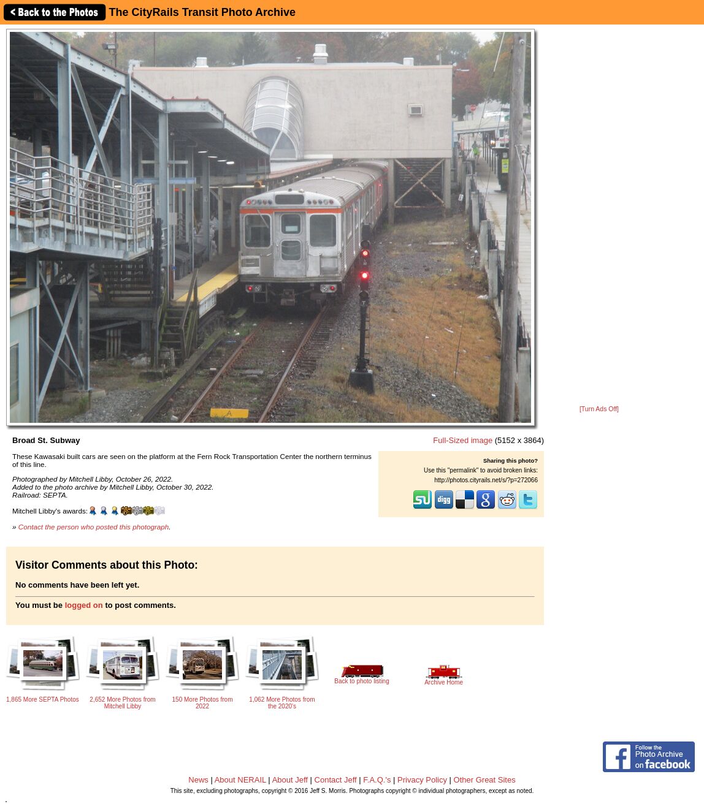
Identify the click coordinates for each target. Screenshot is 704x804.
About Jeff (290, 779)
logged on (84, 605)
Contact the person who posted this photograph (93, 527)
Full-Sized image (462, 440)
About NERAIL (240, 779)
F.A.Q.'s (377, 779)
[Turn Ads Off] (599, 409)
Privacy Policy (422, 779)
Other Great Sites (485, 779)
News (198, 779)
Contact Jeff (336, 779)
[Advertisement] (599, 216)
